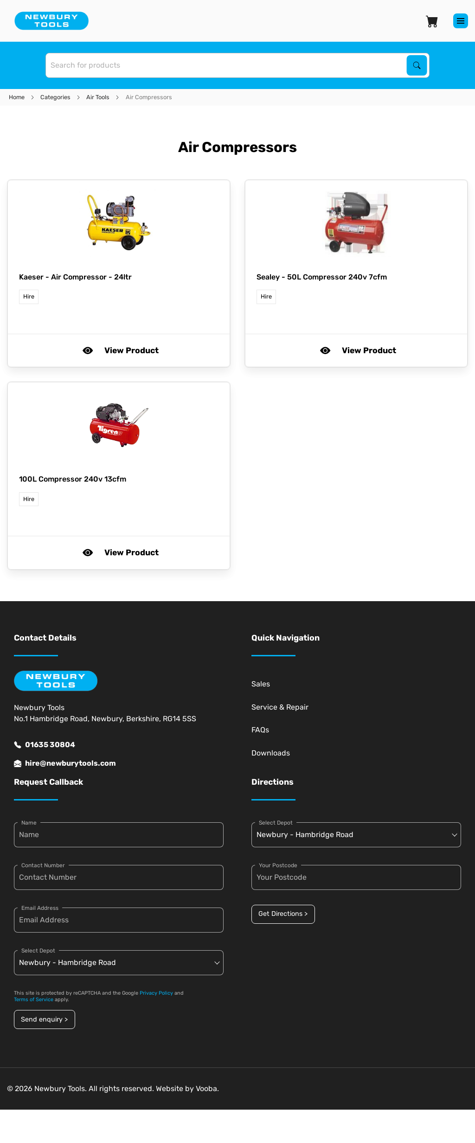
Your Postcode (278, 865)
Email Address (39, 908)
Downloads (270, 753)
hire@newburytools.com (65, 763)
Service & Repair (279, 707)
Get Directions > (283, 914)
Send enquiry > (44, 1019)
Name (29, 822)
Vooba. (207, 1088)
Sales (260, 683)
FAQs (260, 729)
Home (17, 97)
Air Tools (97, 97)
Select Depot (38, 950)
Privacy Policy (156, 993)
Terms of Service (33, 1000)
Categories (55, 97)
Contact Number (43, 865)
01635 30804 (44, 744)
